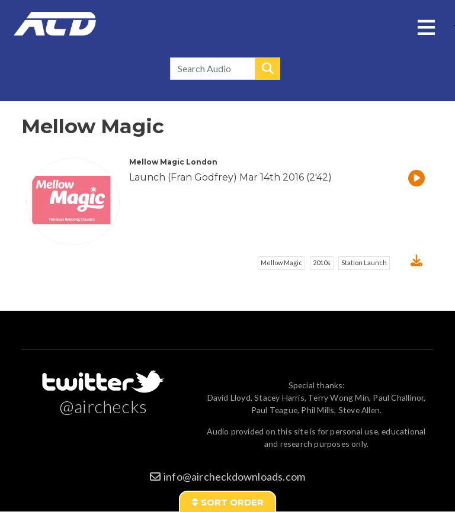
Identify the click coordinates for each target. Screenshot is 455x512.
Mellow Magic (281, 262)
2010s (322, 262)
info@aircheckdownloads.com (234, 476)
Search (267, 68)
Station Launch (364, 262)
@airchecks (103, 406)
